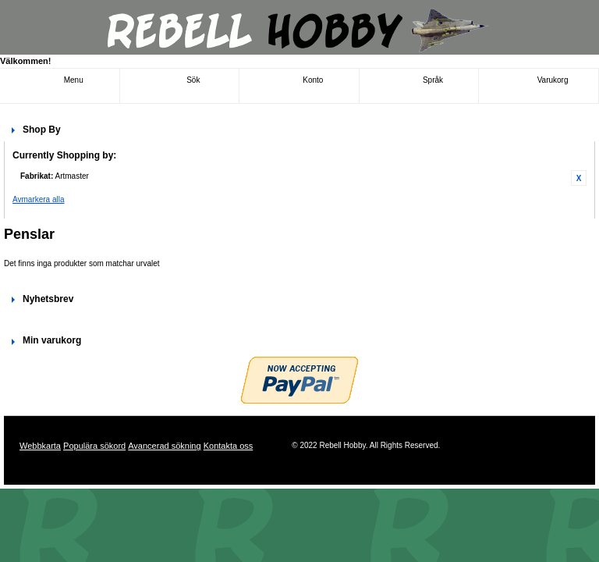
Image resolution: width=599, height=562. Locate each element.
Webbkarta (40, 445)
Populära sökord (94, 445)
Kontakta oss (228, 445)
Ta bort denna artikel (579, 178)
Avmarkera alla (38, 199)
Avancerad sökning (164, 445)
